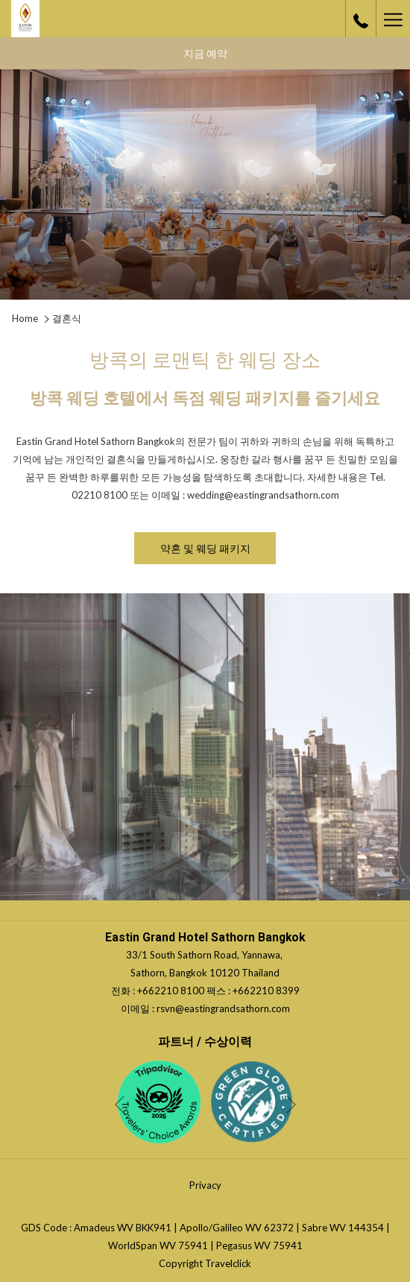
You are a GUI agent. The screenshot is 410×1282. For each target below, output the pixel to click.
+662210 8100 (171, 991)
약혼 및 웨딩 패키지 (210, 552)
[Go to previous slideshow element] (119, 1105)
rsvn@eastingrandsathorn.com (223, 1008)
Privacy (205, 1185)
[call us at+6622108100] (360, 19)
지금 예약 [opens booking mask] (205, 53)
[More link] (393, 18)
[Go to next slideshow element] (291, 1105)
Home (25, 318)
